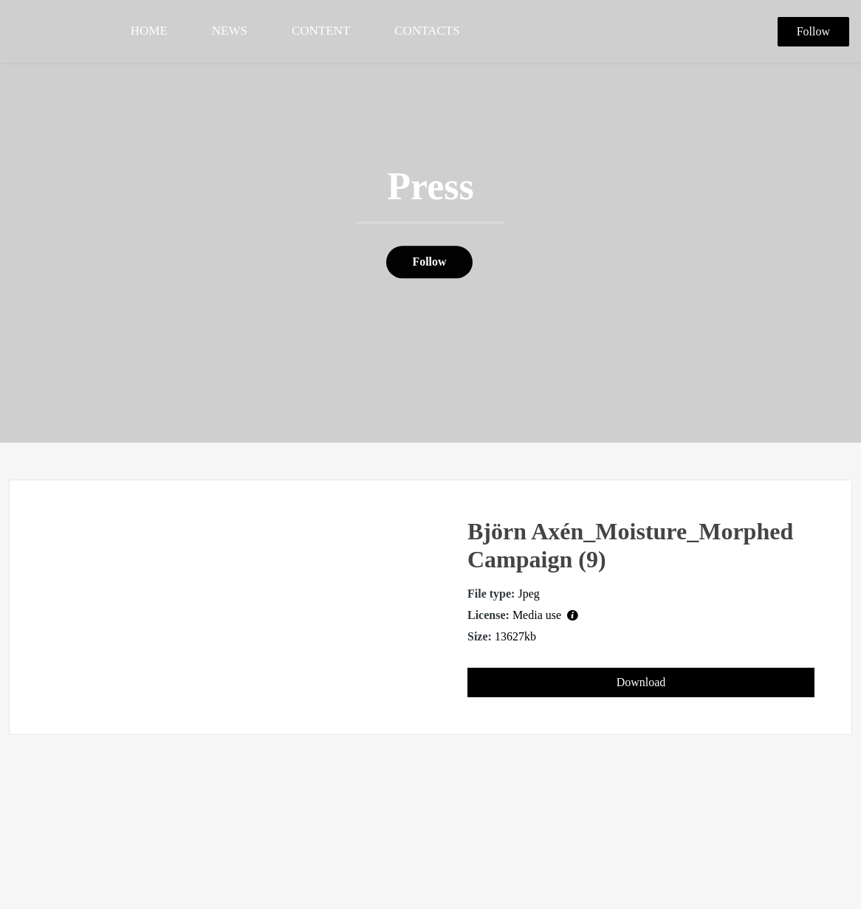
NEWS (229, 31)
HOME (149, 31)
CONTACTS (426, 31)
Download (641, 682)
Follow (813, 31)
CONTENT (321, 31)
